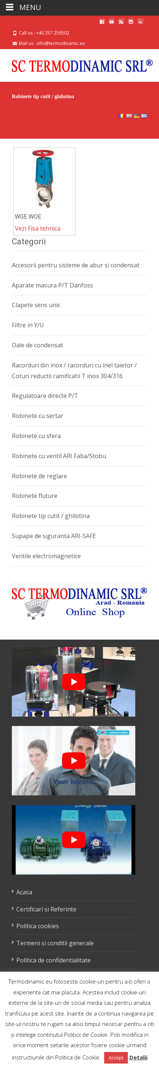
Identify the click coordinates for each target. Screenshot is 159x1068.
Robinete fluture (34, 496)
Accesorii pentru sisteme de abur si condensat (75, 265)
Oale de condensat (37, 345)
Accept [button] (116, 1057)
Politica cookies (37, 926)
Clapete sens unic (36, 305)
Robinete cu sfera (36, 436)
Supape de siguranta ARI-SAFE (54, 536)
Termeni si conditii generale (55, 943)
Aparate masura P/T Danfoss (52, 285)
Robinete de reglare (39, 476)
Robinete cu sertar (37, 416)
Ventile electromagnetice (46, 556)
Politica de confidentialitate (53, 960)
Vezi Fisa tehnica (37, 228)
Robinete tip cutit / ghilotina (51, 516)
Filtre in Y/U (28, 325)
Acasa (24, 892)
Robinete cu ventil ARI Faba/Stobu (59, 456)
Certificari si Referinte (46, 909)
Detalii (138, 1057)
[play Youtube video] (73, 682)
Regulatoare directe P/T (45, 396)
